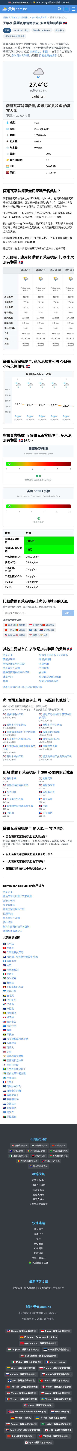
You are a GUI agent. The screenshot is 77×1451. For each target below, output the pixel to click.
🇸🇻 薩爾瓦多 (9, 1103)
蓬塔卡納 (8, 676)
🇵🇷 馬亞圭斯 (55, 800)
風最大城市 (38, 1194)
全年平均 (59, 30)
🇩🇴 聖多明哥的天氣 (19, 716)
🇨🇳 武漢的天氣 (58, 1145)
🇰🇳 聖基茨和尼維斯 (13, 1060)
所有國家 (38, 1253)
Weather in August (42, 30)
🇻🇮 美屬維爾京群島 (13, 1056)
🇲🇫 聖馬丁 (8, 1082)
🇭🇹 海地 (7, 1030)
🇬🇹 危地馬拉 (9, 961)
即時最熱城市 (38, 1180)
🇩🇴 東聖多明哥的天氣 (55, 726)
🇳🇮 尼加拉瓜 (9, 991)
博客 (38, 1239)
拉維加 (42, 672)
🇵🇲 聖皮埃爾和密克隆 (14, 1073)
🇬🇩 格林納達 (9, 1013)
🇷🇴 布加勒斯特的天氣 (27, 1161)
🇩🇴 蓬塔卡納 (19, 780)
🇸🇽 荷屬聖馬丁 (11, 1095)
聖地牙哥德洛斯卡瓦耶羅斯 (53, 655)
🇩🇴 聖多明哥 (19, 793)
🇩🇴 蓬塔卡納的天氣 (19, 758)
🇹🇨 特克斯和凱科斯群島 (15, 1039)
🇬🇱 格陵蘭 (8, 1017)
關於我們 (38, 1229)
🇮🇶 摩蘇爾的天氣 (40, 1145)
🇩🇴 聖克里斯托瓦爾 (19, 800)
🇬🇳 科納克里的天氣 (36, 1151)
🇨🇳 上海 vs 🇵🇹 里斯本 (15, 630)
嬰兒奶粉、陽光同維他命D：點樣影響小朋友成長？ (38, 1288)
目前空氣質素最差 (39, 1204)
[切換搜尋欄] (59, 9)
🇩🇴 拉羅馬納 (55, 780)
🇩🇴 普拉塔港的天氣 (55, 741)
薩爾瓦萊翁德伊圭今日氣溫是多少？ (26, 868)
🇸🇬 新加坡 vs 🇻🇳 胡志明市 (41, 625)
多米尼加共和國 (39, 17)
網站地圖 (38, 1243)
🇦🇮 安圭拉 (8, 982)
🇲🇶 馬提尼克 (9, 1116)
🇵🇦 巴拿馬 (8, 1004)
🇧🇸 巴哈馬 (8, 995)
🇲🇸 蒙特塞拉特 (11, 1099)
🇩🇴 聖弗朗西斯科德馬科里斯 (19, 807)
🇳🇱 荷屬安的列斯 (12, 1090)
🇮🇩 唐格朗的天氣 (19, 1145)
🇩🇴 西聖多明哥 (55, 793)
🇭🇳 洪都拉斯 (9, 1026)
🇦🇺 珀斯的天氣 (16, 1151)
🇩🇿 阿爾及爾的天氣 (18, 1156)
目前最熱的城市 (48, 55)
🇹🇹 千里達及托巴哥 (13, 952)
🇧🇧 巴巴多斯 (9, 1000)
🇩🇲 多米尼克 (9, 978)
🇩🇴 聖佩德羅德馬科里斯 (19, 787)
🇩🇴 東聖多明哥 (55, 787)
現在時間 (53, 2)
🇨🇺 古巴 (7, 965)
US (30, 2)
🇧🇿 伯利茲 (8, 943)
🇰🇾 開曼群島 (9, 1108)
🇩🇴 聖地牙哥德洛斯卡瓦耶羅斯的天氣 (55, 717)
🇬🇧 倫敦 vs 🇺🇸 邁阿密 (15, 635)
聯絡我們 (38, 1234)
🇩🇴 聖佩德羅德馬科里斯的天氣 (19, 733)
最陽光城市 (38, 1199)
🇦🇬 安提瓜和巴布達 (13, 987)
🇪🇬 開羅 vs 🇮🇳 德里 (38, 635)
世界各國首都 (38, 1258)
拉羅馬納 (44, 663)
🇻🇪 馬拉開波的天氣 (39, 1166)
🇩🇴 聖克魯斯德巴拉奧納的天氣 (55, 758)
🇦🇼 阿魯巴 (8, 1112)
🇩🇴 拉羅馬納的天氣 (55, 733)
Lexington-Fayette (19, 2)
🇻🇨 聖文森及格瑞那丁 (14, 1069)
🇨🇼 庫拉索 (8, 1008)
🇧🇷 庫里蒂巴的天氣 (59, 1151)
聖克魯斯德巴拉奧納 (50, 676)
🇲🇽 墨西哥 (8, 974)
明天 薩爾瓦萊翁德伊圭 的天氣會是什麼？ (29, 854)
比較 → (68, 613)
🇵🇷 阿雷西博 (55, 814)
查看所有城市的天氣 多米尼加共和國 (22, 687)
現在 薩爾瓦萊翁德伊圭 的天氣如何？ (27, 836)
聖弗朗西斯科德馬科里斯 (16, 672)
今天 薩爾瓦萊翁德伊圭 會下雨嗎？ (25, 861)
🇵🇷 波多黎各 (9, 1021)
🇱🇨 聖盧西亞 (9, 1077)
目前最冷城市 (38, 1185)
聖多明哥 (8, 655)
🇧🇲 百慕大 (8, 1047)
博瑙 (5, 681)
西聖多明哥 (9, 659)
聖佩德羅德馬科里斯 (14, 663)
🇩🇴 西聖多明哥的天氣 (19, 726)
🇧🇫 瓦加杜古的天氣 (59, 1156)
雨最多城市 (38, 1190)
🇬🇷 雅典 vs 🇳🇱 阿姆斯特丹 (41, 630)
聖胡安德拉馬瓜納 (48, 681)
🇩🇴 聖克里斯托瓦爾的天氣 (19, 741)
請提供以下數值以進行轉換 (15, 17)
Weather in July (21, 30)
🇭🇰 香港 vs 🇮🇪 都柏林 (15, 625)
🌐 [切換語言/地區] (66, 9)
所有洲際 (38, 1248)
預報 (7, 30)
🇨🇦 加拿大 (8, 948)
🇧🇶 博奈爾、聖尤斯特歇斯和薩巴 (20, 956)
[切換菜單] (73, 9)
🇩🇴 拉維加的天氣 (55, 748)
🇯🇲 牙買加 (8, 1034)
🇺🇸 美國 (7, 1052)
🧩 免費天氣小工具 (38, 1262)
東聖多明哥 (45, 659)
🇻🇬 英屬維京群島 (12, 1086)
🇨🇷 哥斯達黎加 (11, 969)
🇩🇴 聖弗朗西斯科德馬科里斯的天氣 (19, 749)
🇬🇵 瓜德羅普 (9, 1043)
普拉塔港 (44, 668)
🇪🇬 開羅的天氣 (38, 1156)
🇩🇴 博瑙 (55, 807)
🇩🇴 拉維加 (19, 814)
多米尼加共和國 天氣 (14, 36)
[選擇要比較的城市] (32, 613)
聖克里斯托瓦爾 (11, 668)
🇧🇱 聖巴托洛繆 (11, 1065)
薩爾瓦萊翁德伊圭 (12, 931)
